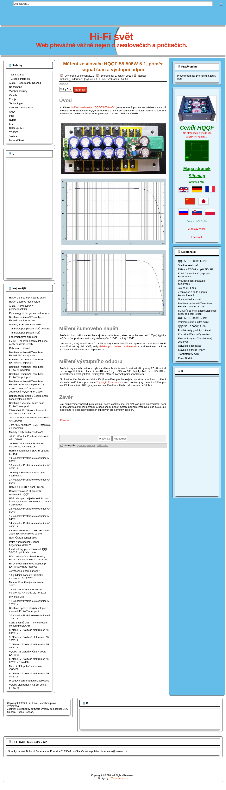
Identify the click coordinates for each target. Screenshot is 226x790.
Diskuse (64, 420)
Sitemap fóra (196, 181)
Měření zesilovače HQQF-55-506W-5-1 (93, 107)
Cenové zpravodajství (21, 107)
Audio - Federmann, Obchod (25, 82)
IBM (11, 123)
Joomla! (11, 708)
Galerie (13, 95)
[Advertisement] (113, 15)
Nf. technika (15, 86)
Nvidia (12, 119)
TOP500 (13, 132)
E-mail (103, 79)
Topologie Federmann (109, 382)
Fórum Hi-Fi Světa (197, 221)
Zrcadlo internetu (20, 78)
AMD (12, 111)
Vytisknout (91, 79)
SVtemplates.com (119, 778)
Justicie (13, 136)
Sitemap (197, 175)
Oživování (102, 445)
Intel (11, 115)
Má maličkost (16, 140)
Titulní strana (16, 74)
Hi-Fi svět (111, 36)
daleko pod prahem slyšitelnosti (117, 346)
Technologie (15, 103)
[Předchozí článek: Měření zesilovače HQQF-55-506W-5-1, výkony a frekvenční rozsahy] (105, 438)
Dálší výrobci (16, 128)
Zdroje (12, 99)
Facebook (196, 237)
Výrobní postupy (18, 91)
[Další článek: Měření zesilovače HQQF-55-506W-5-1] (119, 438)
